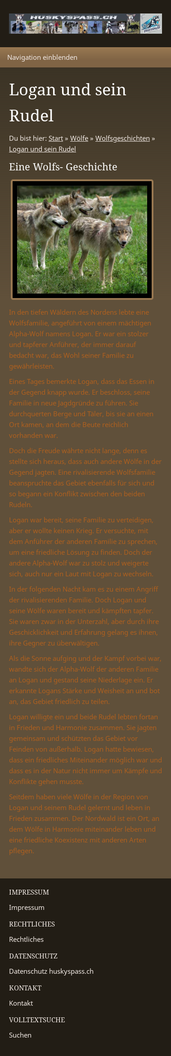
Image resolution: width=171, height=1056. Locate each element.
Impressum (27, 907)
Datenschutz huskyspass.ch (51, 971)
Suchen (20, 1034)
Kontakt (21, 1002)
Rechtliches (26, 939)
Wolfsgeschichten (122, 138)
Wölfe (79, 138)
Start (56, 138)
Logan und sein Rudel (42, 148)
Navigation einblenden (42, 57)
